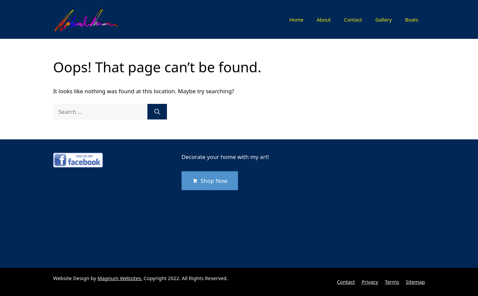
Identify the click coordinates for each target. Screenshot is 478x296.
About (324, 19)
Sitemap (415, 281)
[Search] (157, 112)
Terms (392, 281)
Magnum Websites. (120, 278)
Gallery (383, 19)
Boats (411, 19)
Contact (353, 19)
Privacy (369, 281)
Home (296, 19)
